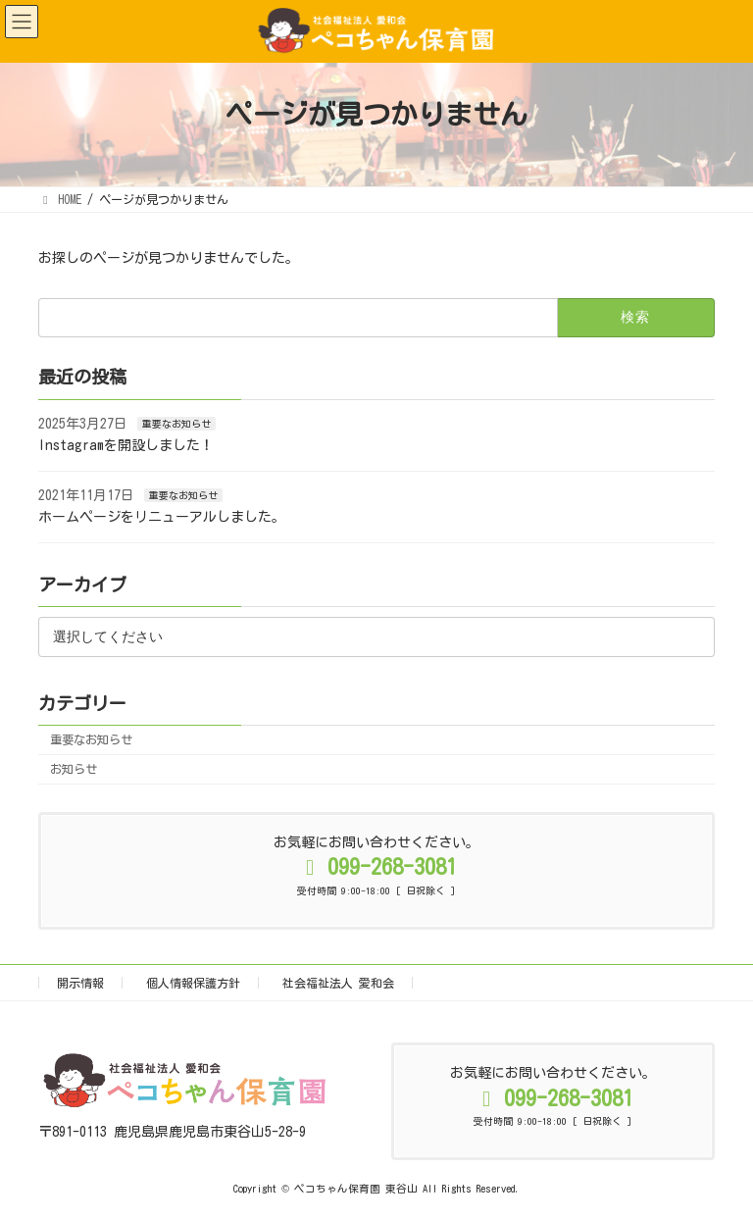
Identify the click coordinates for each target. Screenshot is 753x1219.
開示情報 (80, 983)
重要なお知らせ (176, 423)
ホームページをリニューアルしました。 (161, 517)
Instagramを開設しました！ (126, 445)
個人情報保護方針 (193, 983)
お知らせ (73, 769)
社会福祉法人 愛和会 (338, 983)
